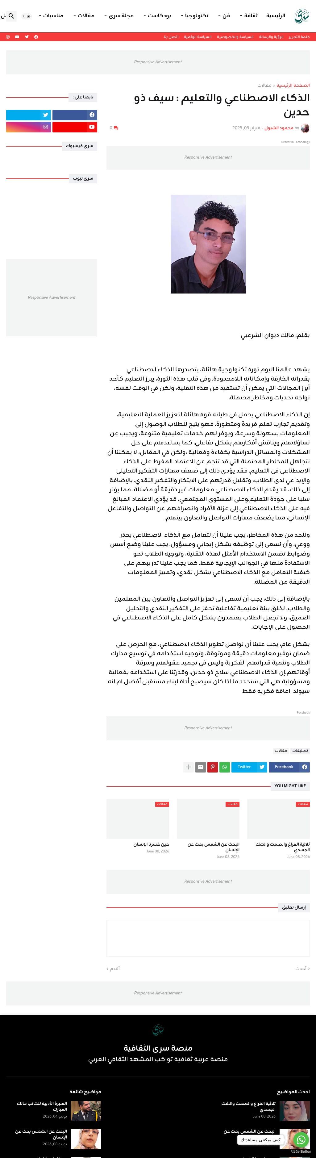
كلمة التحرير (299, 37)
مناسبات (53, 16)
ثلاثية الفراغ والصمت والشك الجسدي (283, 847)
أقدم (115, 969)
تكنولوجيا (196, 16)
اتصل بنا (171, 37)
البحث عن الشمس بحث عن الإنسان (213, 847)
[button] (26, 16)
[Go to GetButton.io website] (301, 1152)
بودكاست (159, 16)
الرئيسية (275, 16)
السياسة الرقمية (197, 37)
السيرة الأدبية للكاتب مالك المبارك (42, 1106)
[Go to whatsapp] (301, 1140)
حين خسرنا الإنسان (151, 845)
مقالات (86, 16)
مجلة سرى (121, 16)
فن (226, 16)
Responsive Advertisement (158, 62)
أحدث (300, 969)
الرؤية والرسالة (271, 37)
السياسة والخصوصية (235, 37)
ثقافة (250, 16)
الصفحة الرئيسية (293, 86)
